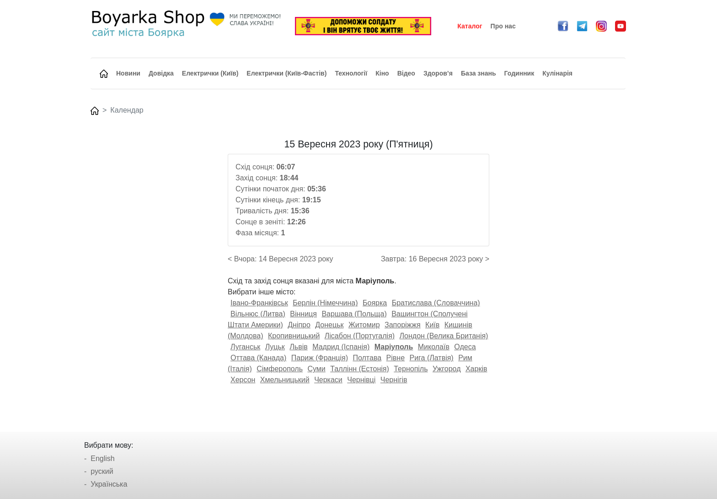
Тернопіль (411, 369)
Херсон (242, 380)
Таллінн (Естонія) (359, 369)
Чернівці (361, 380)
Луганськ (245, 347)
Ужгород (447, 369)
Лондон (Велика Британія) (444, 336)
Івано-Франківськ (259, 303)
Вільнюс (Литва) (257, 314)
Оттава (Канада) (258, 358)
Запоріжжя (403, 325)
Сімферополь (280, 369)
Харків (476, 369)
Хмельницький (285, 380)
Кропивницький (294, 336)
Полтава (367, 358)
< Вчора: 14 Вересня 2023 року (280, 259)
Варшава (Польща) (353, 314)
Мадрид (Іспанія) (340, 347)
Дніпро (299, 325)
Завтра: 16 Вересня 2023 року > (435, 259)
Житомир (364, 325)
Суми (316, 369)
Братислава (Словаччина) (436, 303)
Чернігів (393, 380)
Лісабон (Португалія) (360, 336)
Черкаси (328, 380)
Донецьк (329, 325)
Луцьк (275, 347)
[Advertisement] (154, 276)
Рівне (395, 358)
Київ (432, 325)
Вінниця (303, 314)
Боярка (375, 303)
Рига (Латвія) (431, 358)
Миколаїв (433, 347)
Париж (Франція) (319, 358)
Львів (298, 347)
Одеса (465, 347)
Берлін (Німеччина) (325, 303)
